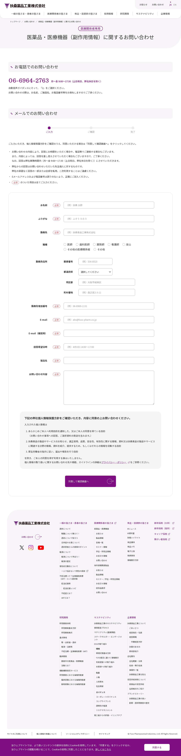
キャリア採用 (162, 533)
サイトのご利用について (17, 733)
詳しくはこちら (103, 749)
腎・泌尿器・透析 (68, 642)
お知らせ (143, 4)
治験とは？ (66, 665)
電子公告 (131, 551)
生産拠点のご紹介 (136, 688)
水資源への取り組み (104, 666)
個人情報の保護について (46, 733)
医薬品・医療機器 (101, 528)
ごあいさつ (133, 628)
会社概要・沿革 (135, 661)
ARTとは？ (65, 597)
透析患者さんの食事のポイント (74, 547)
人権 (98, 677)
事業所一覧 (133, 670)
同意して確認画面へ (91, 481)
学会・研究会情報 (103, 551)
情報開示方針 (132, 560)
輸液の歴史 (66, 561)
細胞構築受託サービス (69, 670)
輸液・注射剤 (66, 646)
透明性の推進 (101, 705)
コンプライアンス (103, 701)
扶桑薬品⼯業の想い (137, 698)
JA (170, 4)
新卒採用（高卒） (164, 528)
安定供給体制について (136, 679)
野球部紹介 (133, 651)
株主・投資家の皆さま (138, 522)
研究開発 (64, 617)
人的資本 (99, 681)
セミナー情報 (101, 547)
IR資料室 (130, 533)
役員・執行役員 (135, 665)
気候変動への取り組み (105, 662)
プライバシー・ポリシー (114, 462)
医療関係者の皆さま (57, 13)
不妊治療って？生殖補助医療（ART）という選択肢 (71, 577)
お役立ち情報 (101, 555)
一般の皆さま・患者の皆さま (73, 522)
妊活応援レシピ (69, 588)
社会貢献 (99, 686)
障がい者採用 (162, 539)
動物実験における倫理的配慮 (73, 684)
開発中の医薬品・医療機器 (72, 661)
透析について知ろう (69, 538)
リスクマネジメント (104, 710)
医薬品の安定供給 (136, 684)
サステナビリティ (102, 617)
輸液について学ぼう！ (70, 556)
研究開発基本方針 (68, 628)
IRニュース (131, 528)
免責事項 (131, 555)
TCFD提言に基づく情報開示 (107, 657)
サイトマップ (104, 733)
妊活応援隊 (66, 583)
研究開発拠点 (66, 632)
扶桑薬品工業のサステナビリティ (108, 623)
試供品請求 (100, 588)
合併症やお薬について (70, 542)
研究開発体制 (65, 623)
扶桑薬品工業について (136, 623)
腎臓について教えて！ (70, 533)
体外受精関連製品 (101, 565)
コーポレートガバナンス (106, 696)
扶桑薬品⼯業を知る (137, 674)
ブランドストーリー (135, 693)
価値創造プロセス (101, 627)
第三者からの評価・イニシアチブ (108, 715)
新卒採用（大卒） (164, 522)
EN (174, 4)
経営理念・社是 (135, 632)
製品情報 (99, 538)
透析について (65, 528)
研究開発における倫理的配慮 (71, 675)
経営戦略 (133, 637)
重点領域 (63, 637)
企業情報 (131, 617)
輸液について (65, 552)
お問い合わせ (158, 4)
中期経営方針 (136, 641)
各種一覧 (99, 542)
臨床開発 (63, 656)
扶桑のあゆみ (134, 646)
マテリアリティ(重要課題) (104, 632)
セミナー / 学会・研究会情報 (108, 579)
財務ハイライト (133, 537)
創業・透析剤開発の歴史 (139, 703)
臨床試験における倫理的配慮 (73, 679)
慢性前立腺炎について (69, 566)
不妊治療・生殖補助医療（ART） (75, 651)
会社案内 (131, 656)
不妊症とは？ (66, 593)
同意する (156, 747)
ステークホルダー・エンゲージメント (108, 638)
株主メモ (131, 546)
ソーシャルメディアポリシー (78, 733)
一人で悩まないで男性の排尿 (74, 571)
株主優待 (131, 542)
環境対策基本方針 (103, 653)
